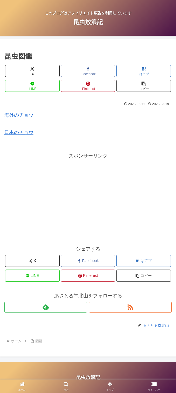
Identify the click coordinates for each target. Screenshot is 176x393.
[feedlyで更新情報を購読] (45, 307)
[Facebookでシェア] (88, 71)
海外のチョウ (18, 115)
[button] (143, 86)
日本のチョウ (18, 132)
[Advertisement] (88, 198)
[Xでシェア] (32, 71)
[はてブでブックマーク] (143, 71)
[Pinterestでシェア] (88, 86)
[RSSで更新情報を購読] (130, 307)
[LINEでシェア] (32, 86)
